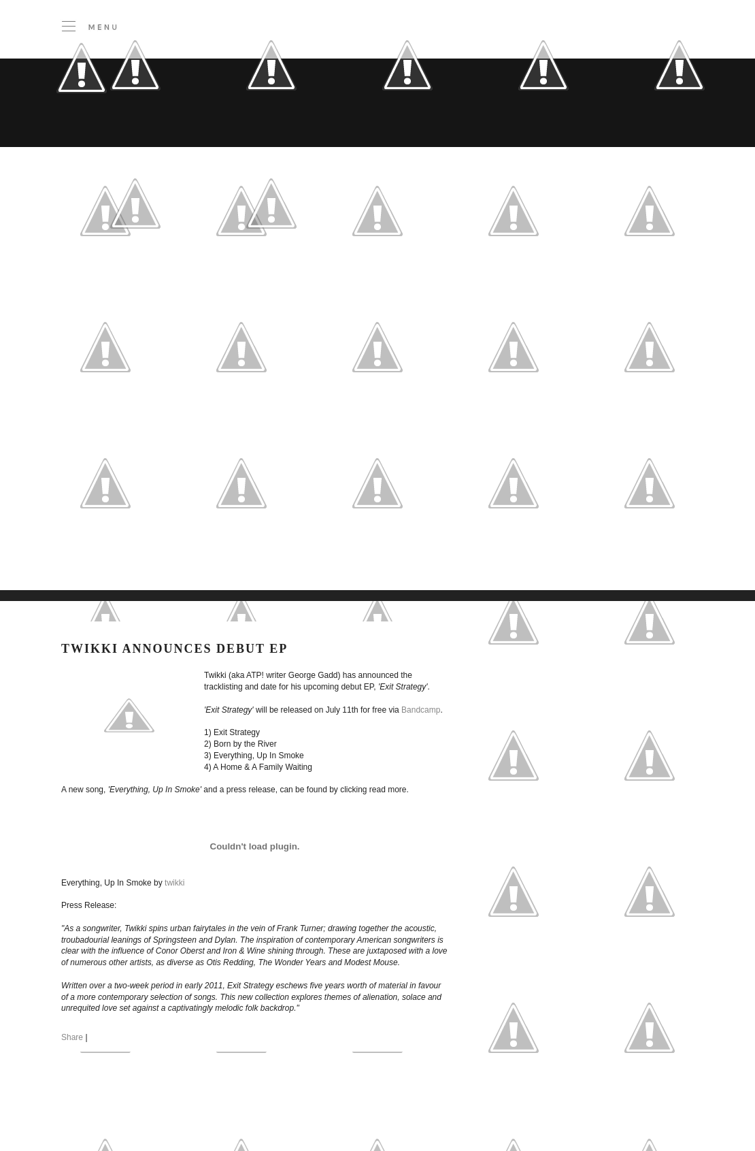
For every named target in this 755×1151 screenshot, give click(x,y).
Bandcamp (420, 710)
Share (72, 1037)
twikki (174, 883)
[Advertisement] (150, 436)
